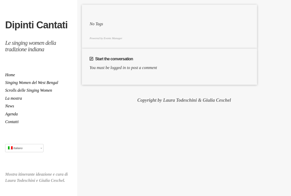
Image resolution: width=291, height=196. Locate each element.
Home (10, 75)
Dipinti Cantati (36, 25)
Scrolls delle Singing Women (28, 90)
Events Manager (113, 38)
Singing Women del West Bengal (31, 82)
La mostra (13, 98)
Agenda (11, 114)
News (9, 106)
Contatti (12, 122)
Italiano (15, 148)
